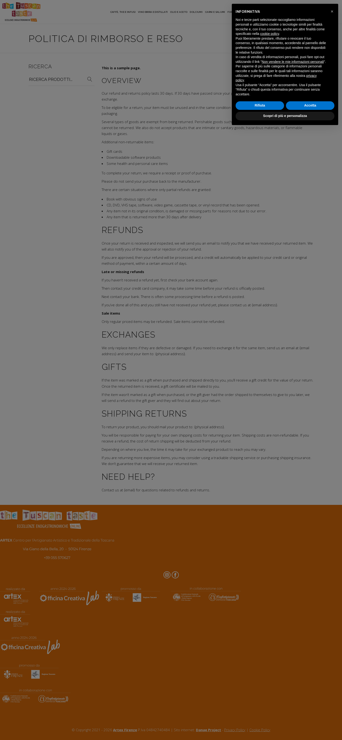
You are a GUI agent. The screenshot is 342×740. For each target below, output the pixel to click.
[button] (332, 11)
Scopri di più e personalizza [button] (285, 116)
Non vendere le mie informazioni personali (293, 62)
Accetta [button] (310, 105)
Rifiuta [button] (260, 105)
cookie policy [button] (269, 34)
